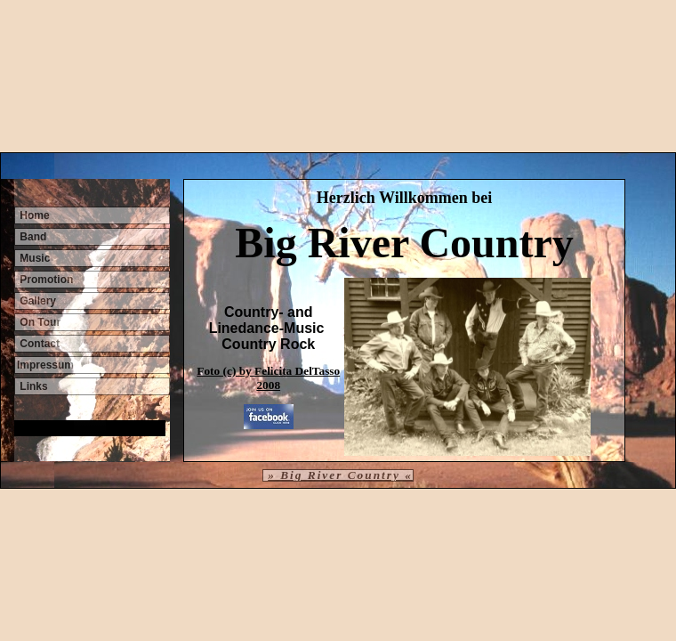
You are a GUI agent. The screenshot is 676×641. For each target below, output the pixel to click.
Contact (38, 343)
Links (32, 386)
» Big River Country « (340, 475)
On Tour (38, 322)
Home (33, 215)
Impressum (45, 365)
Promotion (45, 279)
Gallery (36, 301)
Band (31, 237)
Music (33, 258)
